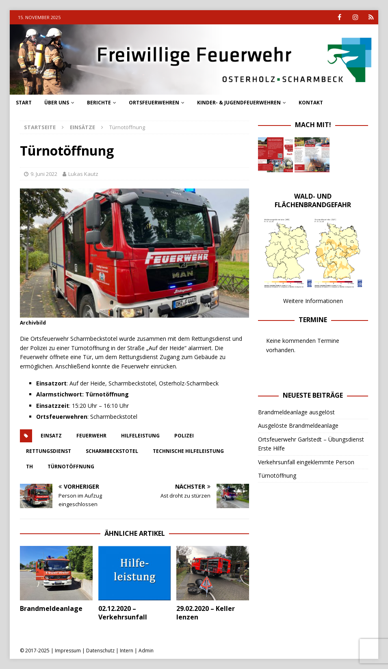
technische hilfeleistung (188, 451)
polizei (184, 435)
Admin (146, 650)
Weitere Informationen (313, 301)
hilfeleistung (140, 435)
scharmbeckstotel (112, 451)
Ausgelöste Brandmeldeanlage (298, 425)
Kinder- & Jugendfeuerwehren (239, 102)
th (29, 466)
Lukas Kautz (83, 174)
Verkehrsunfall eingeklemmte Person (306, 462)
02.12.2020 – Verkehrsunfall (122, 612)
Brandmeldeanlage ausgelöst (296, 412)
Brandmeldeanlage (51, 608)
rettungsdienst (48, 451)
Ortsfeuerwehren (154, 102)
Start (24, 102)
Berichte (99, 102)
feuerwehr (91, 435)
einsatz (51, 435)
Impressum (68, 650)
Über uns (56, 102)
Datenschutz (100, 650)
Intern (126, 650)
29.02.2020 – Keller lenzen (205, 612)
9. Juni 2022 (43, 174)
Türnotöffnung (71, 466)
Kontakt (311, 102)
